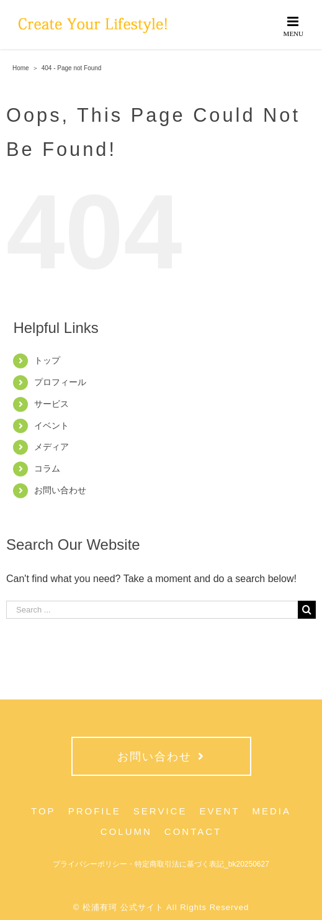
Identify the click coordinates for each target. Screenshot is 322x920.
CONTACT (192, 831)
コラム (47, 468)
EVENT (219, 811)
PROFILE (94, 811)
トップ (47, 360)
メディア (51, 447)
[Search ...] (152, 610)
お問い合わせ (60, 490)
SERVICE (160, 811)
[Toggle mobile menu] (294, 26)
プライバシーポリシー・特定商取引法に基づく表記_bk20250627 (161, 864)
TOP (43, 811)
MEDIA (271, 811)
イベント (51, 425)
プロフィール (60, 382)
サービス (51, 404)
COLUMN (126, 831)
